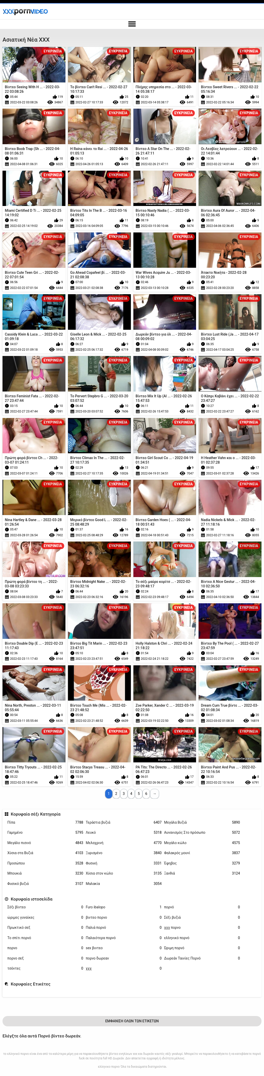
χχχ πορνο (202, 927)
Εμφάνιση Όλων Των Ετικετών (132, 1021)
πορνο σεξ (45, 958)
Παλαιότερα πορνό (124, 938)
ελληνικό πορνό (202, 938)
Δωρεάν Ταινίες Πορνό (202, 958)
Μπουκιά (45, 873)
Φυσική (124, 863)
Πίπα (45, 822)
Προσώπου (45, 863)
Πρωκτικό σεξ (45, 927)
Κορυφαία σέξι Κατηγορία (36, 814)
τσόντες (45, 968)
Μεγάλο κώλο (202, 843)
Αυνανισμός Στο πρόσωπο (202, 832)
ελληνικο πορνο (109, 1066)
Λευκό (124, 832)
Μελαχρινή (124, 843)
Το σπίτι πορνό (45, 938)
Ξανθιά (202, 873)
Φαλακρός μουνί (202, 853)
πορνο (45, 948)
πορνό (202, 907)
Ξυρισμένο (124, 853)
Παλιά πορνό (124, 927)
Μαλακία (124, 884)
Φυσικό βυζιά (45, 884)
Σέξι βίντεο (45, 907)
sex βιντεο (124, 948)
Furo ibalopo (124, 907)
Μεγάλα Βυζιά (202, 822)
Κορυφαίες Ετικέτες (31, 984)
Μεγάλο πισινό (45, 843)
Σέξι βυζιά (202, 917)
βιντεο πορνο (124, 917)
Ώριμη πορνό (202, 948)
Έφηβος (202, 863)
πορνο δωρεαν (124, 958)
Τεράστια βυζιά (124, 822)
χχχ (124, 968)
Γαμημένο (45, 832)
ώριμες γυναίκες (45, 917)
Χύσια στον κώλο (124, 873)
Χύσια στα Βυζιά (45, 853)
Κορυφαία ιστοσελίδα (32, 899)
